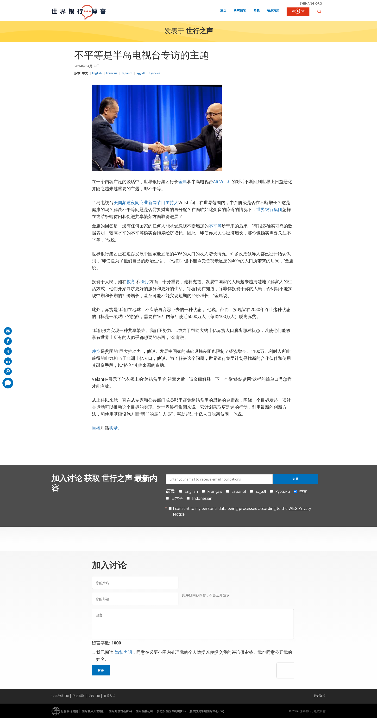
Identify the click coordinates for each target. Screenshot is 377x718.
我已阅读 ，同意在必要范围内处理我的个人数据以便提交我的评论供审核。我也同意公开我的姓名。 (194, 655)
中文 (85, 73)
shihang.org (311, 3)
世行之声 (199, 31)
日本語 (177, 498)
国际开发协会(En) (120, 711)
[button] (319, 11)
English (97, 73)
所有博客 (240, 10)
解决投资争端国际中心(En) (206, 711)
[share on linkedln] (8, 361)
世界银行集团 (269, 209)
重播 (96, 428)
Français (111, 73)
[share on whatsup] (8, 371)
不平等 (215, 226)
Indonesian (202, 498)
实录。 (115, 428)
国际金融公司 (144, 711)
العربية (141, 73)
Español (127, 73)
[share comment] (7, 383)
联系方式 (273, 10)
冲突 (96, 351)
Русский (154, 73)
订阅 (295, 479)
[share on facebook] (8, 341)
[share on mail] (8, 331)
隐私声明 (123, 652)
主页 (223, 10)
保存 (101, 670)
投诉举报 (320, 696)
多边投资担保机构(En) (171, 711)
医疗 (145, 281)
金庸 (182, 181)
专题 (256, 10)
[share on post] (8, 351)
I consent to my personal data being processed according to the (242, 511)
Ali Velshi (222, 181)
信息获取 (78, 696)
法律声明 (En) (60, 696)
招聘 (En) (94, 696)
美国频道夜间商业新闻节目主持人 (145, 202)
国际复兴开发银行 (93, 711)
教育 (130, 281)
